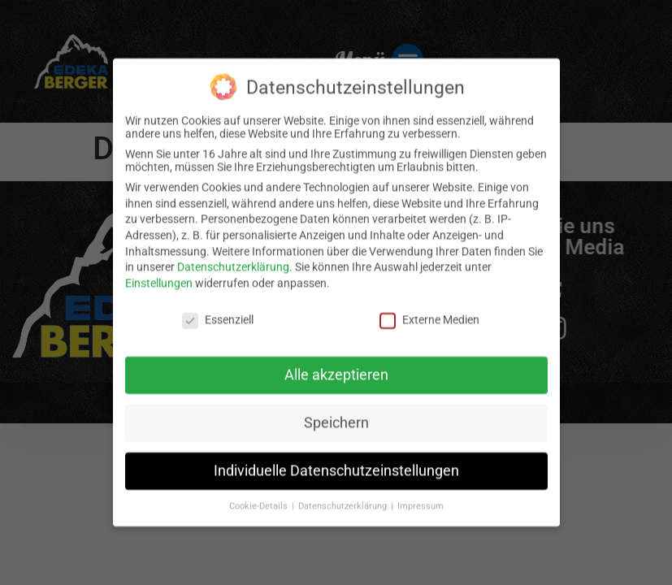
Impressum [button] (420, 494)
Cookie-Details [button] (259, 494)
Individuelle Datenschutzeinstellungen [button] (336, 459)
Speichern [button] (336, 411)
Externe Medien (429, 307)
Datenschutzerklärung (233, 255)
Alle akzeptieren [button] (336, 363)
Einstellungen (159, 271)
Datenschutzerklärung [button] (343, 494)
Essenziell (218, 307)
